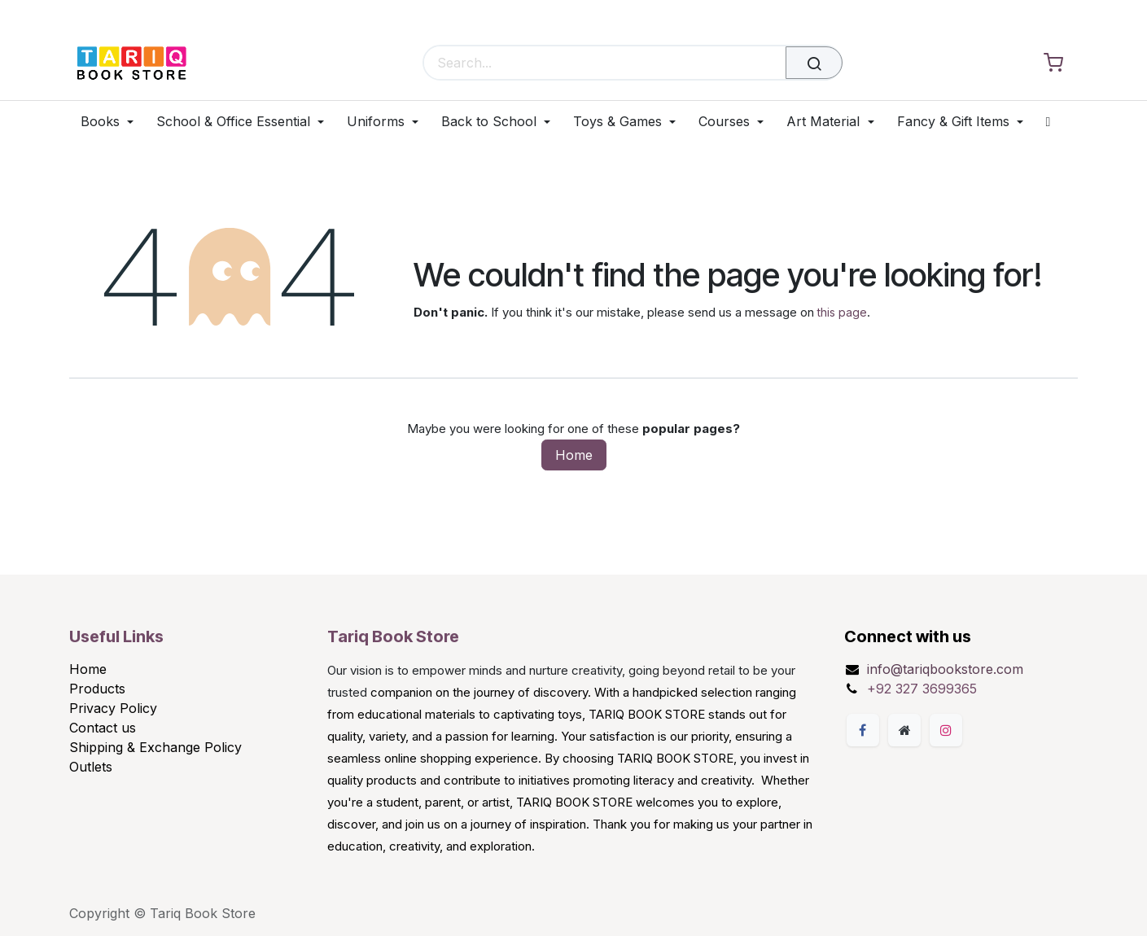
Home (574, 455)
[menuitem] (113, 121)
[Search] (814, 62)
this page (842, 312)
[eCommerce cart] (1053, 63)
